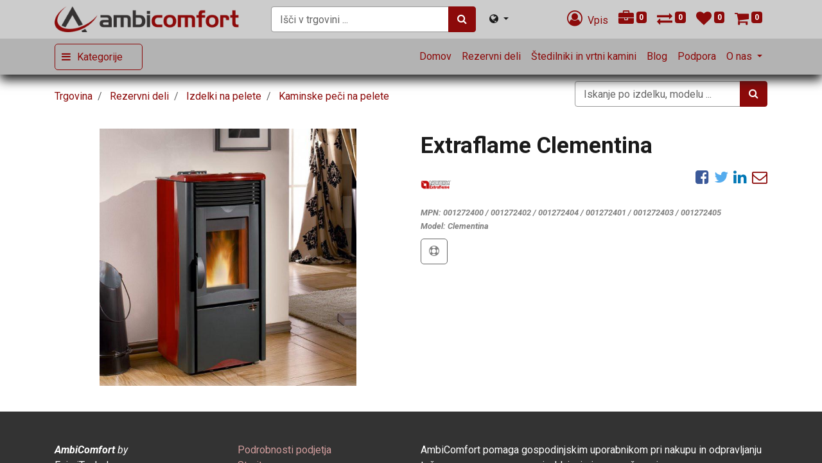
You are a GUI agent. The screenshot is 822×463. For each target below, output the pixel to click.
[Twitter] (721, 177)
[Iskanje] (462, 19)
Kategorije (100, 57)
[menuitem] (435, 56)
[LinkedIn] (740, 177)
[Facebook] (702, 177)
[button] (434, 251)
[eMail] (759, 177)
